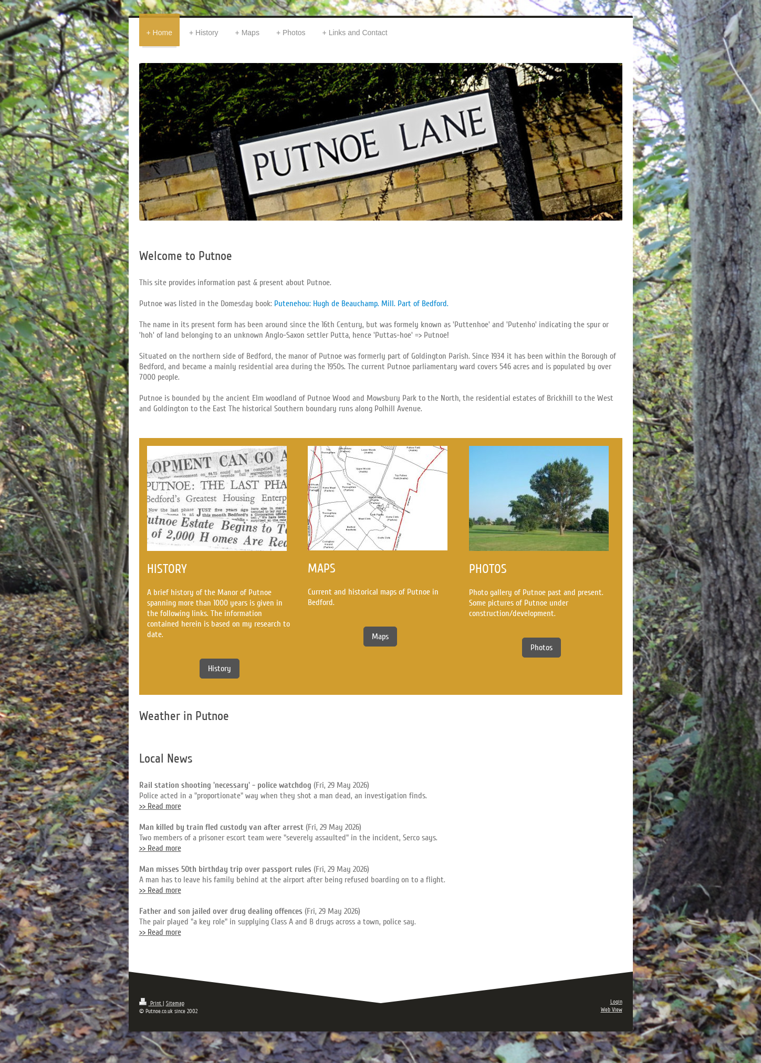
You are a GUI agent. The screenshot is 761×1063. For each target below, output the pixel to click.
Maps (380, 636)
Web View (611, 1009)
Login (616, 1001)
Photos (541, 647)
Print (151, 1003)
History (219, 668)
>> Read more (160, 806)
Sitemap (175, 1003)
